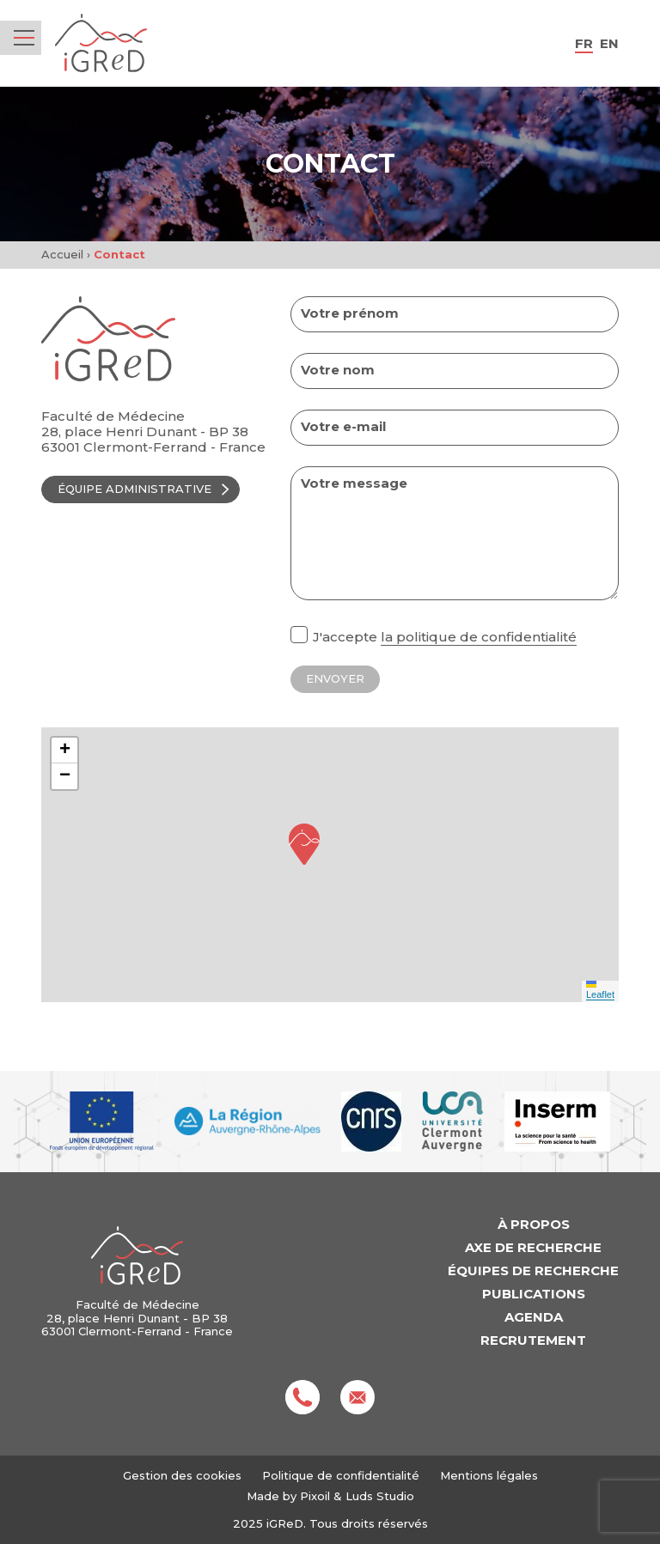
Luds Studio (379, 1496)
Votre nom (338, 370)
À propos (534, 1224)
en (609, 43)
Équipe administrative (145, 489)
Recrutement (533, 1340)
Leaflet (600, 990)
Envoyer (335, 678)
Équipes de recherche (533, 1270)
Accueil (62, 254)
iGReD (101, 43)
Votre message (354, 483)
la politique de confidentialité (479, 637)
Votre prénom (350, 313)
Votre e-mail (343, 427)
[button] (304, 844)
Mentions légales (489, 1475)
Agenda (533, 1317)
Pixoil (315, 1496)
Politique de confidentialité (340, 1475)
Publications (533, 1294)
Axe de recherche (533, 1247)
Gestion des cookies (182, 1475)
